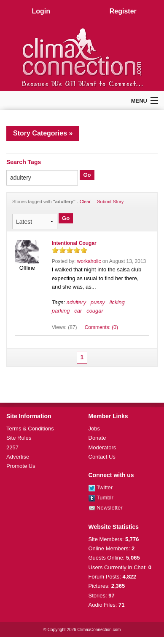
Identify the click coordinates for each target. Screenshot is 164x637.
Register (123, 11)
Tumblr (101, 497)
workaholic (89, 261)
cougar (94, 311)
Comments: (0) (101, 327)
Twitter (101, 487)
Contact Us (102, 457)
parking (61, 311)
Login (41, 11)
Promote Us (20, 466)
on (55, 250)
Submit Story (110, 201)
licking (117, 302)
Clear (85, 201)
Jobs (94, 428)
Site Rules (18, 438)
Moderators (102, 447)
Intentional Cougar (74, 243)
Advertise (17, 457)
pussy (98, 302)
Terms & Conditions (30, 428)
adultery (76, 302)
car (78, 311)
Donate (97, 438)
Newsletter (106, 507)
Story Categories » (43, 133)
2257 (12, 447)
